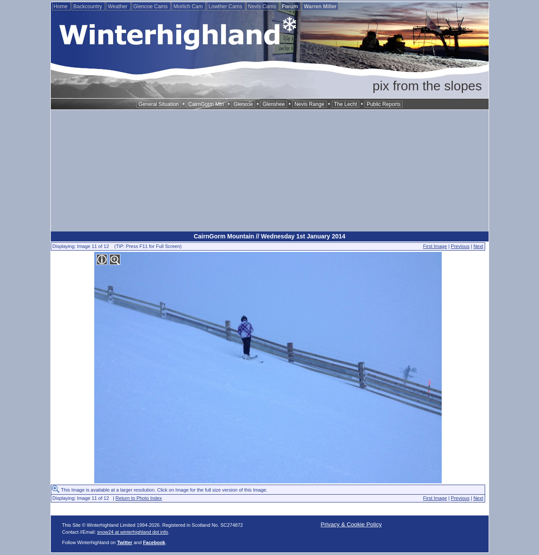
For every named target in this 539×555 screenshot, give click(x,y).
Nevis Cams (263, 6)
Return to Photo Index (139, 498)
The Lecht (345, 104)
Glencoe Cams (151, 6)
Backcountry (88, 6)
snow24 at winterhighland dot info (132, 532)
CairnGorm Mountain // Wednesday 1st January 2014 (269, 236)
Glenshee (273, 104)
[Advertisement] (270, 170)
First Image (435, 246)
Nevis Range (309, 104)
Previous (460, 246)
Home (61, 6)
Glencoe (243, 104)
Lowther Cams (226, 6)
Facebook (154, 542)
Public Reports (383, 104)
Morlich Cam (188, 6)
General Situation (159, 104)
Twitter (124, 542)
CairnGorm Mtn (206, 104)
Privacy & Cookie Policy (351, 524)
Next (478, 246)
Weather (118, 6)
